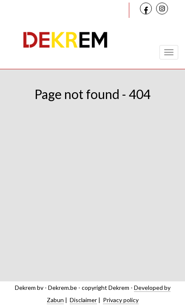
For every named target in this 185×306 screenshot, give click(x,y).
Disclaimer (83, 299)
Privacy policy (121, 299)
